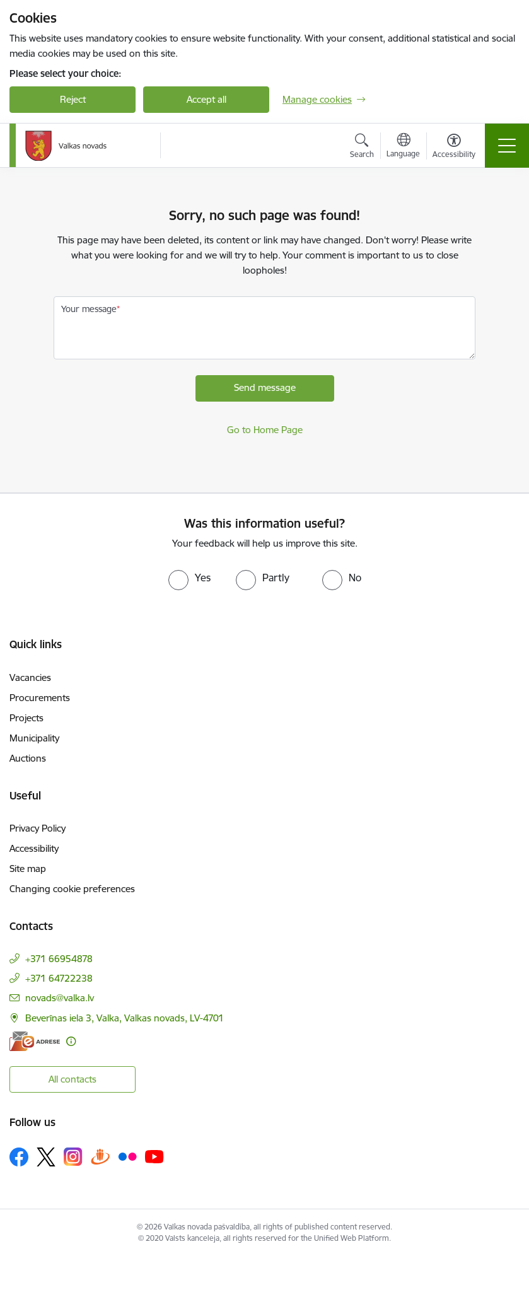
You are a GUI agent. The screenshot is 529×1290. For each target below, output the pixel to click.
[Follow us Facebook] (18, 1157)
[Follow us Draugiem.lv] (100, 1157)
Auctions (27, 758)
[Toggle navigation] (507, 146)
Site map (27, 869)
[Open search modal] (362, 147)
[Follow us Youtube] (154, 1156)
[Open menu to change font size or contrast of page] (454, 147)
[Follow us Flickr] (127, 1156)
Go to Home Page (265, 430)
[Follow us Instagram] (73, 1157)
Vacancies (30, 677)
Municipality (34, 738)
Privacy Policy (37, 828)
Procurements (39, 698)
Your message (89, 309)
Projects (26, 718)
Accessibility (34, 848)
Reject (73, 99)
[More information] (71, 1041)
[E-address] (34, 1041)
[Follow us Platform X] (46, 1157)
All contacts (72, 1079)
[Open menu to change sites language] (403, 146)
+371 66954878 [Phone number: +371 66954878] (59, 959)
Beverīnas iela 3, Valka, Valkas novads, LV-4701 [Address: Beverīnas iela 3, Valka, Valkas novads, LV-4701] (124, 1018)
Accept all (206, 99)
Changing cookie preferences (72, 889)
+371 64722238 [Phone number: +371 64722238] (59, 978)
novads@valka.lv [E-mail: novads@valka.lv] (59, 998)
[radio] (189, 577)
